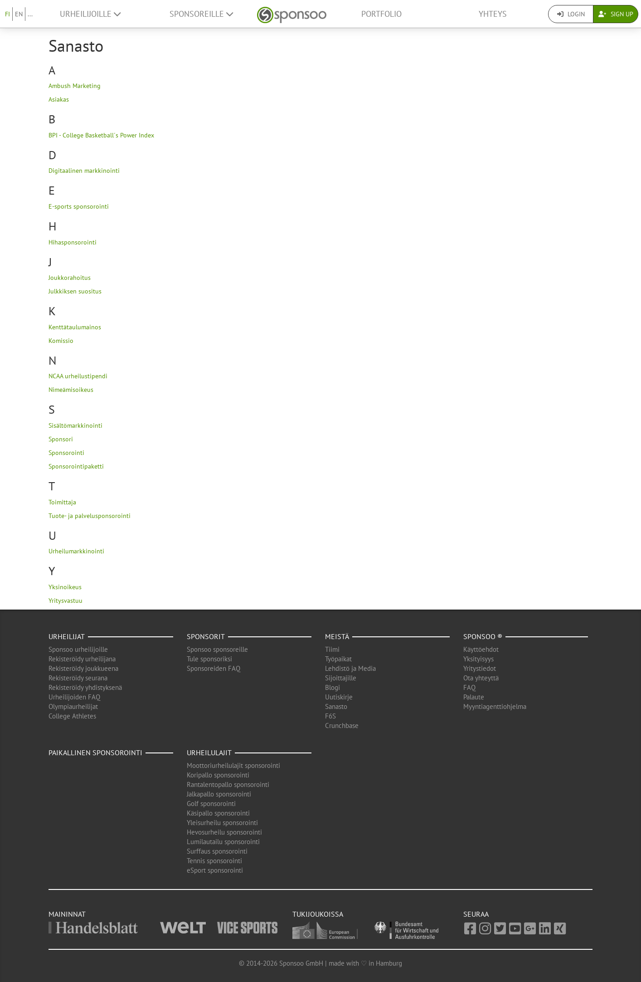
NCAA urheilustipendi (78, 376)
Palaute (473, 697)
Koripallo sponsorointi (218, 775)
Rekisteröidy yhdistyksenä (85, 687)
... (30, 14)
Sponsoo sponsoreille (217, 649)
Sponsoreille (201, 14)
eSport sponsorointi (215, 870)
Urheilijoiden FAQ (74, 697)
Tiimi (332, 649)
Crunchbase (342, 725)
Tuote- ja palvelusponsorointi (90, 516)
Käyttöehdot (481, 649)
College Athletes (72, 716)
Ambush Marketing (75, 86)
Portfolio (381, 14)
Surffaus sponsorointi (217, 851)
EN (19, 14)
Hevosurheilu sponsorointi (224, 832)
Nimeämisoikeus (71, 390)
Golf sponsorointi (211, 803)
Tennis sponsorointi (214, 860)
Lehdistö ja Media (350, 668)
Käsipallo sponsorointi (218, 813)
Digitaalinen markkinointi (84, 170)
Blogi (332, 687)
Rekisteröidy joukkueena (83, 668)
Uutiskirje (339, 697)
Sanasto (336, 706)
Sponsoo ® (482, 636)
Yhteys (493, 14)
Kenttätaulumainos (75, 327)
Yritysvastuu (66, 600)
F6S (330, 716)
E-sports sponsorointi (79, 206)
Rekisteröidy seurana (78, 678)
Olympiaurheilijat (73, 706)
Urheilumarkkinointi (76, 551)
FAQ (469, 687)
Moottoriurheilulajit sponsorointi (233, 765)
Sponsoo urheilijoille (78, 649)
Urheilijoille (90, 14)
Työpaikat (338, 659)
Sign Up (615, 14)
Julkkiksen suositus (75, 291)
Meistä (337, 636)
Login (571, 14)
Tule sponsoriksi (209, 659)
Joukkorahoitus (70, 278)
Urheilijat (67, 636)
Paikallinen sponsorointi (95, 752)
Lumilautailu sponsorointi (223, 841)
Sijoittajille (340, 678)
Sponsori (61, 439)
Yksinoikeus (65, 587)
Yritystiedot (479, 668)
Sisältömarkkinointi (75, 425)
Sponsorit (206, 636)
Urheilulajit (209, 752)
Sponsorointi (66, 453)
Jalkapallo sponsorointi (219, 794)
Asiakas (59, 99)
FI (7, 14)
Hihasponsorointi (73, 242)
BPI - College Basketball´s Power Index (101, 135)
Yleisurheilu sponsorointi (222, 822)
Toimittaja (62, 502)
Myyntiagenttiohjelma (494, 706)
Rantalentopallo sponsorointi (228, 784)
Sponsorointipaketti (76, 466)
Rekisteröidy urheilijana (82, 659)
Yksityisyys (478, 659)
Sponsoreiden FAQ (213, 668)
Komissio (61, 341)
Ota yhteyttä (481, 678)
